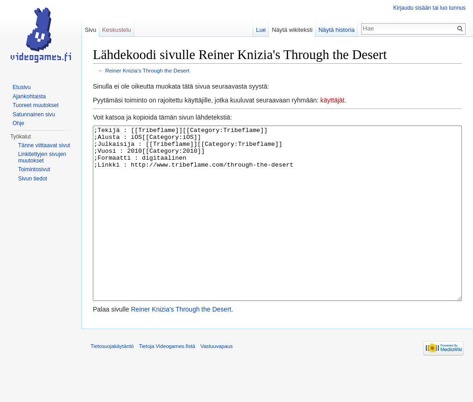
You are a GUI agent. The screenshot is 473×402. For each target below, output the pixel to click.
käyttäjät (333, 100)
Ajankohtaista (29, 96)
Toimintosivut (34, 169)
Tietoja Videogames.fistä (167, 381)
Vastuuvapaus (216, 381)
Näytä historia (336, 29)
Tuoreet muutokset (35, 105)
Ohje (18, 123)
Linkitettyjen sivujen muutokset (42, 157)
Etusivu (21, 87)
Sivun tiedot (32, 178)
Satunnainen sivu (33, 114)
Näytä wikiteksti (292, 29)
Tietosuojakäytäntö (112, 381)
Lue (261, 29)
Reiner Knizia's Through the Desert (147, 70)
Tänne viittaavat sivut (44, 145)
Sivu (90, 29)
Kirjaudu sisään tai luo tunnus (429, 8)
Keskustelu (116, 29)
